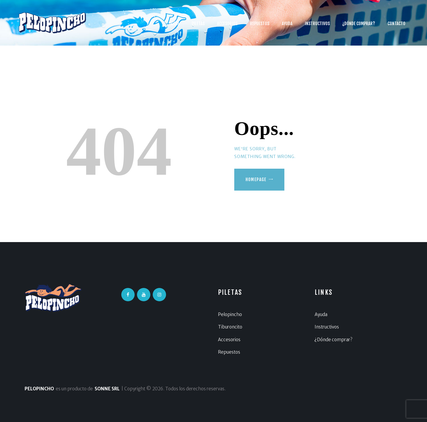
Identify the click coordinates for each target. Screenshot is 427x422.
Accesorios (229, 339)
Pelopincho (230, 314)
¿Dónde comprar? (333, 339)
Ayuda (321, 314)
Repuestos (229, 352)
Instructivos (327, 327)
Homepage (256, 179)
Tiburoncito (230, 327)
